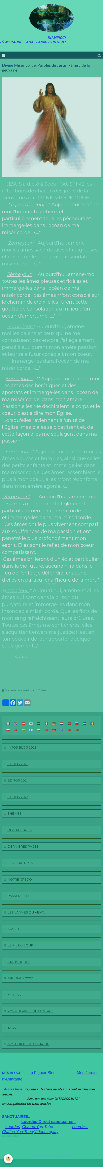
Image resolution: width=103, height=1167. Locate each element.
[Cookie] (8, 1158)
